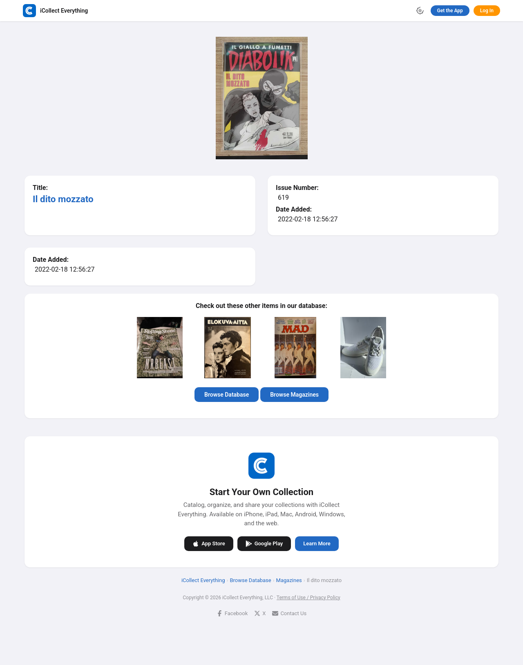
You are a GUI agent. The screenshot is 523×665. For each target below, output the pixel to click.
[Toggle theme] (420, 10)
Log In (487, 10)
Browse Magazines (294, 394)
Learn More (316, 543)
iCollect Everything (203, 580)
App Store (208, 543)
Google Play (264, 543)
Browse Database (226, 394)
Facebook (232, 613)
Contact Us (289, 613)
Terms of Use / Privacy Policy (308, 597)
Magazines (289, 580)
